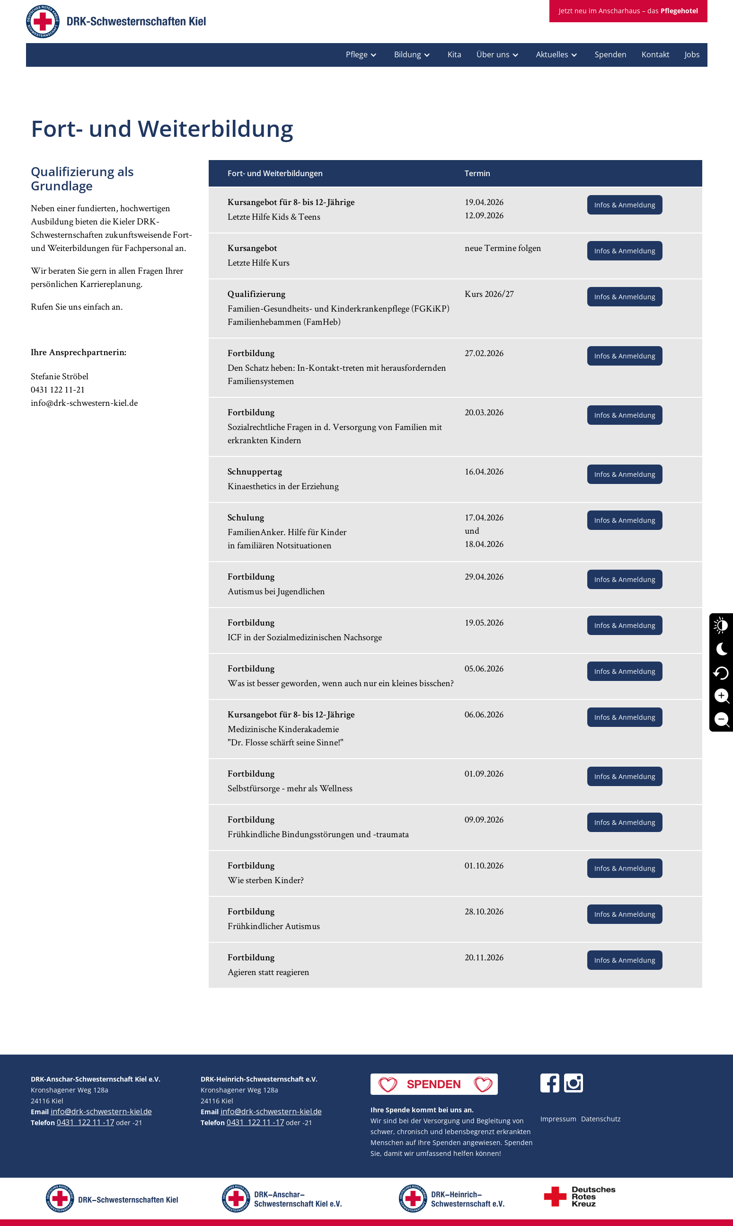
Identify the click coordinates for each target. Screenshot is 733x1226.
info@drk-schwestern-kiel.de (101, 1111)
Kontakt (656, 54)
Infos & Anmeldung (624, 204)
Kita (454, 54)
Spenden (611, 54)
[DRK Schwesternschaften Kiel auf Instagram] (573, 1083)
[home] (116, 24)
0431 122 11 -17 (85, 1122)
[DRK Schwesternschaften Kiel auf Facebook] (549, 1083)
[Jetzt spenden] (434, 1084)
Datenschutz (601, 1118)
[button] (362, 55)
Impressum (558, 1118)
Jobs (692, 54)
